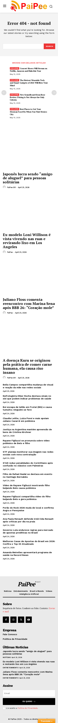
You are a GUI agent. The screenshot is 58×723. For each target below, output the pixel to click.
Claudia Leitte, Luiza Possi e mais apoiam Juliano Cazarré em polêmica (26, 419)
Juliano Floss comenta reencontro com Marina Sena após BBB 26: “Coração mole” (29, 303)
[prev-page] (3, 92)
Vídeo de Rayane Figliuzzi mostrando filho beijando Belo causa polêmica (26, 486)
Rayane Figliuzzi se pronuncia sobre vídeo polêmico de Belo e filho (26, 442)
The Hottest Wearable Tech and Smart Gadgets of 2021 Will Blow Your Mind (29, 83)
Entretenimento (10, 668)
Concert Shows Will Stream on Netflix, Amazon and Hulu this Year (28, 69)
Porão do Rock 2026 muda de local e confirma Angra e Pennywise (28, 509)
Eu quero (29, 701)
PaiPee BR (11, 187)
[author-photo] (4, 187)
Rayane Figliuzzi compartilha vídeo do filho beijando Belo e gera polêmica (27, 497)
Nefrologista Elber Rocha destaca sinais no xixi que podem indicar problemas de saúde (27, 397)
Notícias (7, 657)
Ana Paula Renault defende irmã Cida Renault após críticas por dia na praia (28, 520)
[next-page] (54, 92)
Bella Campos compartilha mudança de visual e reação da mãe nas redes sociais (28, 386)
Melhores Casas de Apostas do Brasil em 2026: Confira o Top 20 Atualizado (29, 542)
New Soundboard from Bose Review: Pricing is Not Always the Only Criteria (27, 97)
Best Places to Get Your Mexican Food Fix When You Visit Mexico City (28, 111)
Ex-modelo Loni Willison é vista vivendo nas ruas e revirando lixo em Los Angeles (27, 240)
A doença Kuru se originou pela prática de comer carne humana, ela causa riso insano (27, 366)
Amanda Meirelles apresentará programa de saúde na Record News (27, 553)
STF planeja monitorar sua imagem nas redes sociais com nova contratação (28, 453)
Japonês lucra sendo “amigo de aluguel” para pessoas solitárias (27, 178)
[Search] (49, 46)
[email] (29, 693)
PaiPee (10, 252)
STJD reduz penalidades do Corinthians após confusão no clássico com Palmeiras (28, 464)
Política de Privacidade (28, 708)
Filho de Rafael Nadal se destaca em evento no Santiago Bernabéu (27, 475)
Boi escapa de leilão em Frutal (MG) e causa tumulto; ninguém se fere (27, 408)
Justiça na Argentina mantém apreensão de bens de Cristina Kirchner (27, 430)
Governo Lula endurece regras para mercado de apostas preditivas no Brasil (28, 531)
